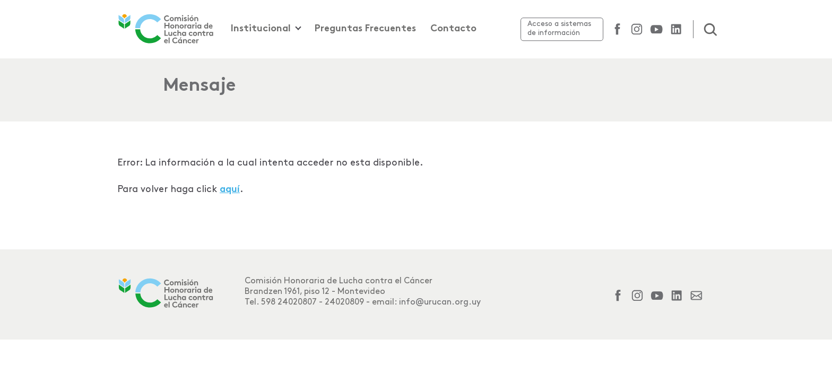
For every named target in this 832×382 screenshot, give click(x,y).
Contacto (453, 28)
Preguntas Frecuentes (365, 28)
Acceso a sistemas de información (559, 28)
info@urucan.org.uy (440, 302)
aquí (230, 189)
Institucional (261, 28)
